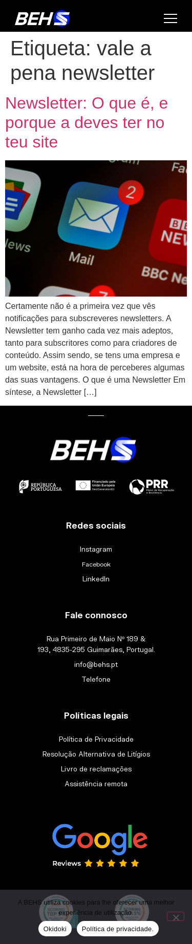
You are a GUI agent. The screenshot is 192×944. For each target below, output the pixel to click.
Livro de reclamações (96, 769)
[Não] (175, 916)
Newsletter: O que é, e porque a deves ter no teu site (86, 123)
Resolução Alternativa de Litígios (96, 754)
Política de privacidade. (118, 929)
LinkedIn (96, 579)
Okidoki (55, 929)
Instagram (96, 549)
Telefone (96, 679)
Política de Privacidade (96, 739)
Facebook (96, 564)
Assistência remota (96, 784)
